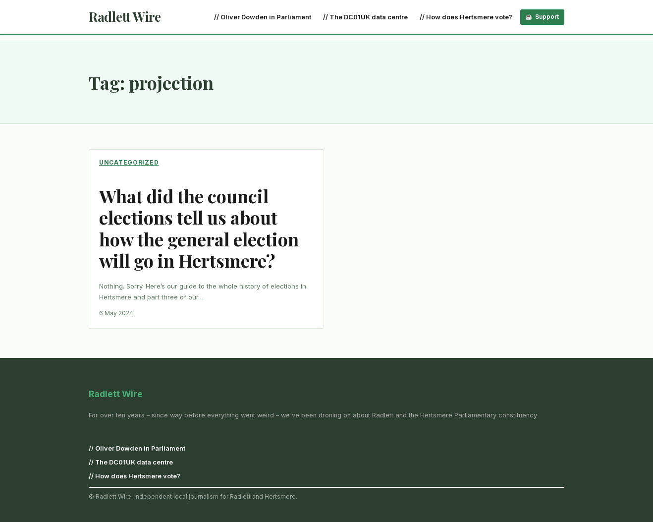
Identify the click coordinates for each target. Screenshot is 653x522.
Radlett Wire (125, 16)
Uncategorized (129, 162)
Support (547, 16)
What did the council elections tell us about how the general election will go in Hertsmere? (199, 228)
